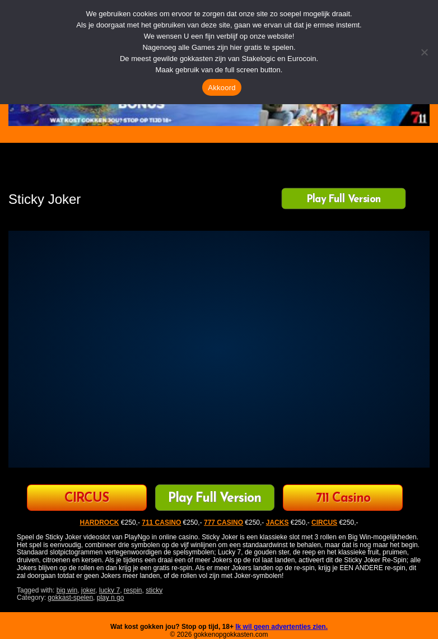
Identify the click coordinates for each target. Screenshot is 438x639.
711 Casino (343, 498)
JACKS (277, 522)
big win (67, 590)
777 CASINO (223, 522)
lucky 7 (109, 590)
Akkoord (221, 87)
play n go (110, 597)
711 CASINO (161, 522)
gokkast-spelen (70, 597)
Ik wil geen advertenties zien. (281, 627)
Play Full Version (343, 199)
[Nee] (424, 52)
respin (133, 590)
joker (88, 590)
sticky (154, 590)
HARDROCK (99, 522)
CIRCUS (86, 498)
